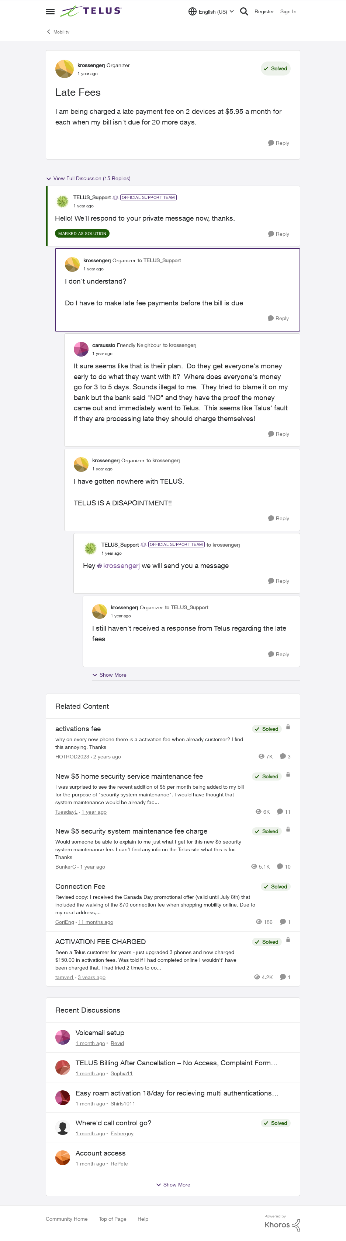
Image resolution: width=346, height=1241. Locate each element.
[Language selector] (211, 11)
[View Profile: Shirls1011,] (62, 1097)
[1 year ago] (93, 811)
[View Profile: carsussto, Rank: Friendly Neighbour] (81, 349)
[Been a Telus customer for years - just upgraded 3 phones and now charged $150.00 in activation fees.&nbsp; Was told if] (151, 959)
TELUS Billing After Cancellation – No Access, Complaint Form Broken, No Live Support (173, 1063)
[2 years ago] (106, 756)
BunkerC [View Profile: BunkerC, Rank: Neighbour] (65, 866)
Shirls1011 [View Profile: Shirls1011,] (123, 1103)
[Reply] (279, 143)
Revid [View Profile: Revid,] (117, 1043)
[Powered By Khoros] (282, 1223)
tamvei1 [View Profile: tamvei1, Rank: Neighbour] (64, 977)
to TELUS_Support (159, 260)
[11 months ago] (94, 922)
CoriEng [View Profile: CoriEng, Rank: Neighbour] (64, 922)
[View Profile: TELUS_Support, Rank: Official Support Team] (62, 201)
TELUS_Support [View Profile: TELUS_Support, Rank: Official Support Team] (92, 197)
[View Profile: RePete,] (62, 1157)
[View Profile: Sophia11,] (62, 1067)
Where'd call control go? (114, 1123)
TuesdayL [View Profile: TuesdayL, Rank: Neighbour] (66, 811)
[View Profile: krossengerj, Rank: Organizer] (64, 69)
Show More (109, 675)
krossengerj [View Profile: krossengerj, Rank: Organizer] (91, 65)
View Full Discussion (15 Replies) (88, 178)
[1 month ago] (90, 1043)
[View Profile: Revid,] (62, 1037)
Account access (101, 1153)
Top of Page (113, 1219)
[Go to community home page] (92, 11)
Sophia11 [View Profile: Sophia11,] (122, 1073)
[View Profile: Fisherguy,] (62, 1127)
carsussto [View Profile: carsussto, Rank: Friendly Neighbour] (103, 345)
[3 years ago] (90, 977)
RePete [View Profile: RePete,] (119, 1163)
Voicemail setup (100, 1032)
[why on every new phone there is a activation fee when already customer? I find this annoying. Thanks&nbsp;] (151, 743)
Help (143, 1219)
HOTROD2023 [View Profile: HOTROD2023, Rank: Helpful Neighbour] (72, 756)
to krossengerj (179, 345)
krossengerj (121, 565)
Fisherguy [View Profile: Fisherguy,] (122, 1133)
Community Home (67, 1219)
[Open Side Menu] (50, 11)
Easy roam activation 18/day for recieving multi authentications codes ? (174, 1093)
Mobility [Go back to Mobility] (57, 32)
